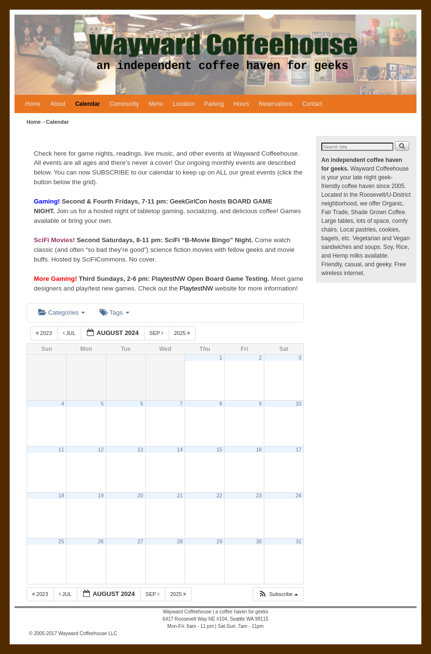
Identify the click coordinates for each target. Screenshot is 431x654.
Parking (214, 104)
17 (299, 449)
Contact (312, 104)
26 (101, 541)
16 (259, 449)
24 (299, 495)
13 (140, 449)
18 (61, 495)
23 (259, 495)
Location (183, 104)
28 (180, 541)
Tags (114, 312)
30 (259, 541)
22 (219, 495)
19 (101, 495)
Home (33, 104)
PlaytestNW (169, 278)
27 (140, 541)
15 (219, 449)
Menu (155, 104)
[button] (278, 594)
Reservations (276, 104)
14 (180, 449)
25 (61, 541)
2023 (45, 333)
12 (101, 449)
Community (124, 104)
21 (180, 495)
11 (61, 449)
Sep (157, 333)
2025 (183, 333)
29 (219, 541)
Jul (70, 333)
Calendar (87, 104)
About (57, 104)
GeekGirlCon (189, 201)
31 (299, 541)
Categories (61, 312)
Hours (241, 104)
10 (299, 404)
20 (140, 495)
